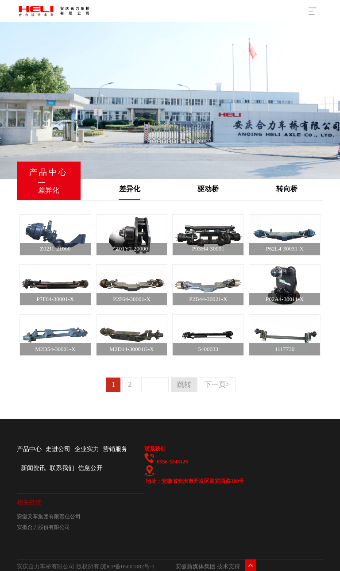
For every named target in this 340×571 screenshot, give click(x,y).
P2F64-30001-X (132, 299)
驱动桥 (208, 189)
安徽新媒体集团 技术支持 (207, 566)
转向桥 (287, 189)
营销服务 (115, 449)
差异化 (129, 189)
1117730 (285, 349)
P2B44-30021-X (208, 299)
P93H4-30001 (208, 248)
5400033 (208, 349)
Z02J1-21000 (55, 248)
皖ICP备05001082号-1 (127, 566)
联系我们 (62, 468)
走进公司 (58, 449)
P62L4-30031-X (284, 248)
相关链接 (29, 502)
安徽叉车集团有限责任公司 (49, 516)
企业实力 (86, 449)
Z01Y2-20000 (132, 248)
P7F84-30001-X (55, 299)
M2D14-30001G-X (131, 349)
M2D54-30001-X (55, 349)
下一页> (217, 384)
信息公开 (90, 468)
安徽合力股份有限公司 (43, 527)
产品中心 (29, 449)
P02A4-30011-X (285, 299)
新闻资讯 (33, 468)
